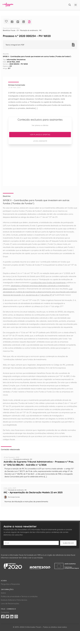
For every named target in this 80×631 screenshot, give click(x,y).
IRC (40, 30)
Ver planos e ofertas (40, 134)
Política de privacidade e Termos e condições (19, 596)
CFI (18, 30)
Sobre (3, 593)
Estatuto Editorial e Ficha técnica (14, 600)
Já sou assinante (40, 141)
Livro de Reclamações (10, 603)
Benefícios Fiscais (9, 30)
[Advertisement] (40, 165)
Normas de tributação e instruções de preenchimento (26, 501)
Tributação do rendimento (29, 30)
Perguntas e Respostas (10, 584)
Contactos (5, 612)
